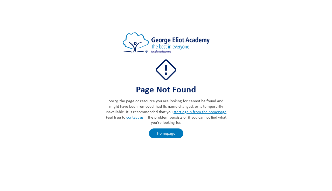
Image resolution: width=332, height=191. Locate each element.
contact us (134, 117)
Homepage (166, 133)
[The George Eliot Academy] (166, 45)
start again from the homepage (200, 111)
